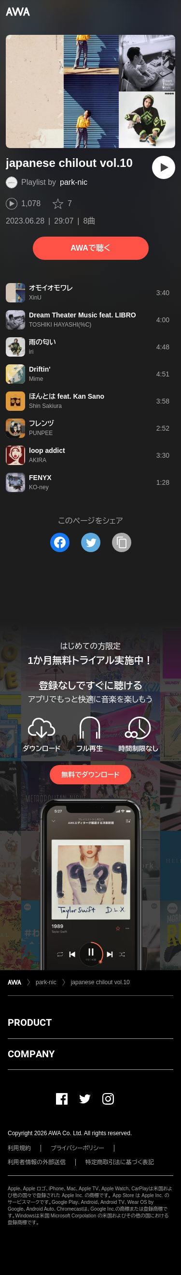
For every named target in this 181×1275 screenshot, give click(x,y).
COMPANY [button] (31, 1054)
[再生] (163, 167)
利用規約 (19, 1148)
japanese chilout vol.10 (100, 982)
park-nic (73, 182)
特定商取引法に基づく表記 (119, 1162)
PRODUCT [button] (30, 1022)
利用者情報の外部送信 (37, 1162)
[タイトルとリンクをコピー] (121, 542)
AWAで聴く (90, 248)
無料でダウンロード (90, 775)
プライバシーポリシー (77, 1148)
